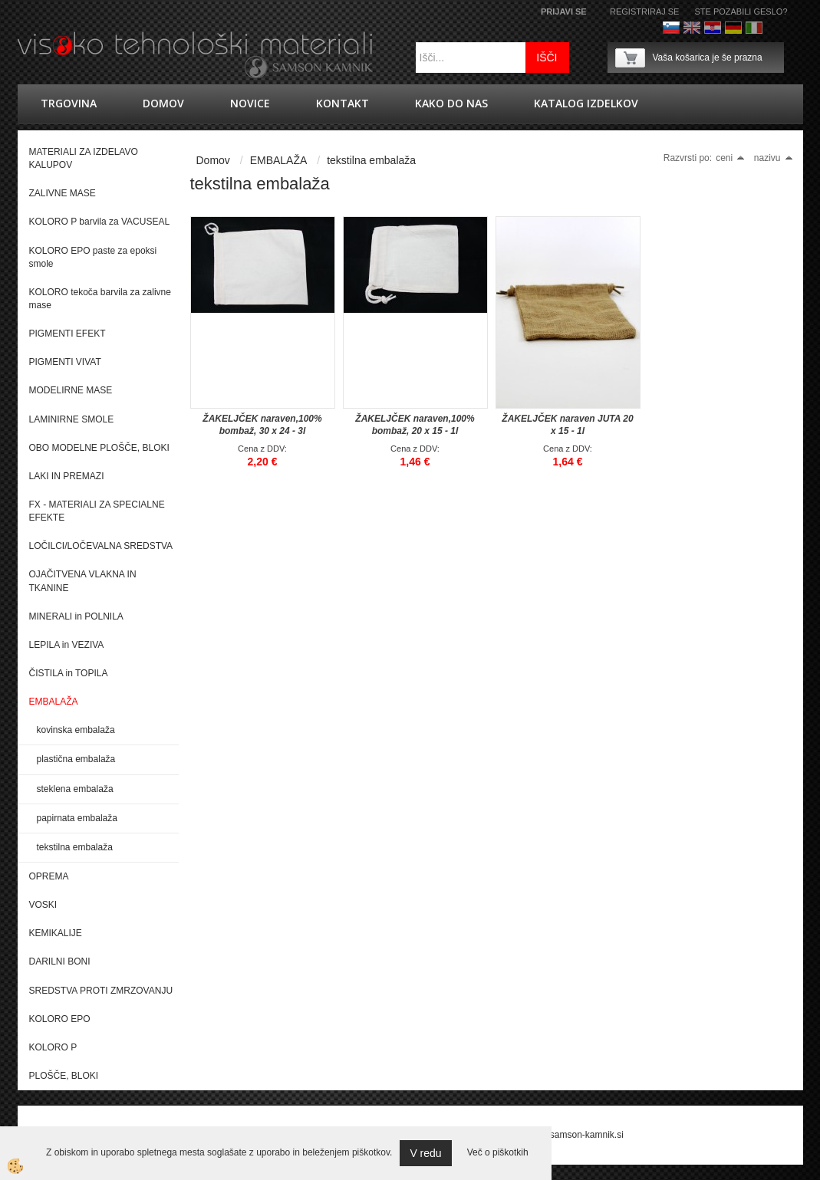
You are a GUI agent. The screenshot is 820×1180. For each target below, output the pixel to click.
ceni (730, 158)
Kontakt (342, 103)
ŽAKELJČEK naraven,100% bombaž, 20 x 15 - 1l (414, 424)
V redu (425, 1153)
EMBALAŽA (279, 160)
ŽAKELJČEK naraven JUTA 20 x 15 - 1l (567, 424)
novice (250, 103)
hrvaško (712, 27)
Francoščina (774, 27)
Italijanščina (754, 27)
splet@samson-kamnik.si (572, 1134)
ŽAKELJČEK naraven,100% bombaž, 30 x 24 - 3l (262, 424)
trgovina (69, 103)
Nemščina (733, 27)
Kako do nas (451, 103)
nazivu (773, 158)
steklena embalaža (75, 789)
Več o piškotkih (498, 1152)
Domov (163, 103)
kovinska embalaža (76, 730)
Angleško (691, 27)
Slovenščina (671, 27)
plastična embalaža (76, 759)
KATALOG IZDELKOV (586, 103)
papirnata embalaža (77, 818)
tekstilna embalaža (75, 847)
